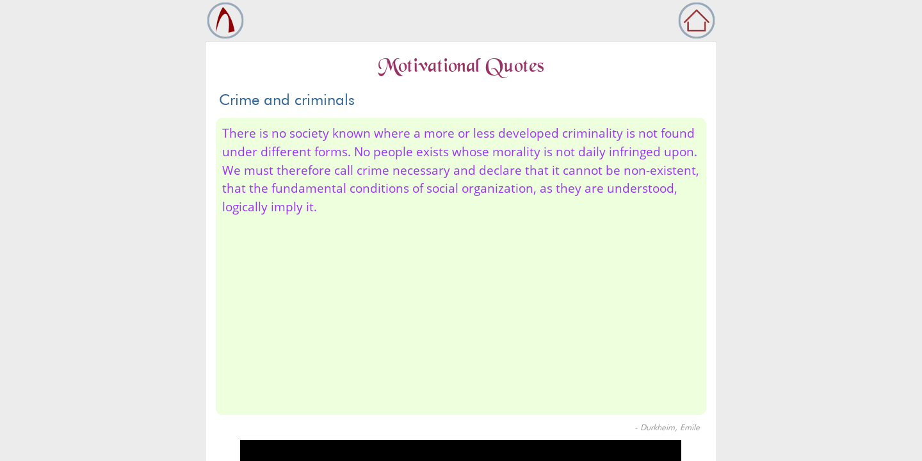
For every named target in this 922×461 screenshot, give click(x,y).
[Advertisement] (461, 312)
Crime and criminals (287, 99)
